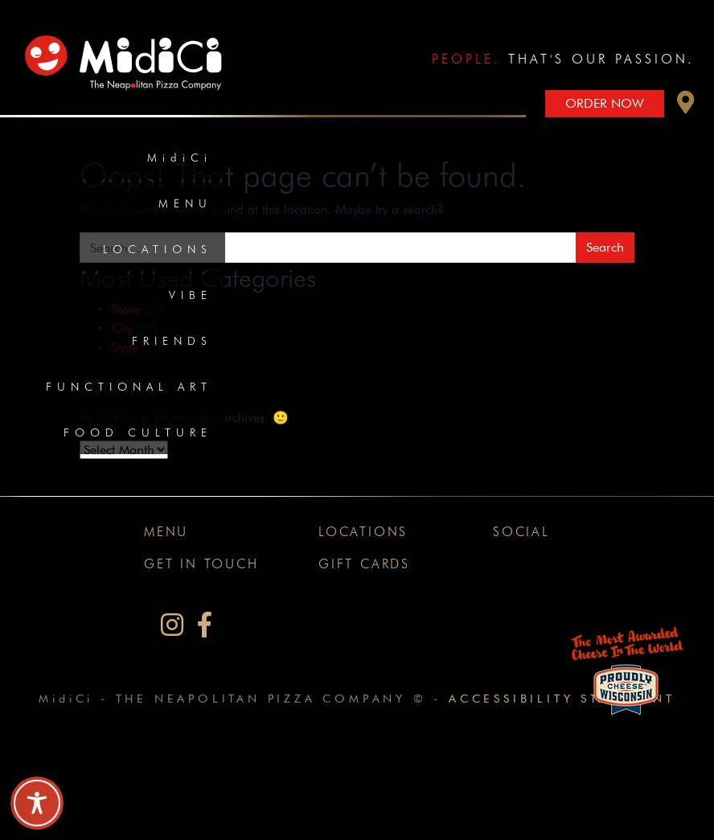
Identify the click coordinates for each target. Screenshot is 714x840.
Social (521, 531)
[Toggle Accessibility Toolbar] (37, 803)
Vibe (190, 295)
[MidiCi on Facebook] (204, 625)
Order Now (604, 103)
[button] (686, 106)
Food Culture (138, 432)
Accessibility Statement (562, 698)
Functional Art (129, 386)
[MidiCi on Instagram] (172, 625)
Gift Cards (364, 564)
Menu (185, 203)
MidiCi (179, 157)
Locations (157, 249)
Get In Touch (201, 564)
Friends (172, 340)
